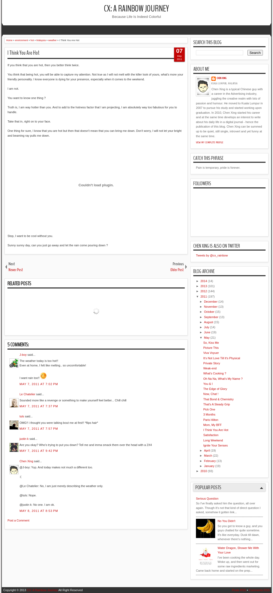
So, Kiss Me (211, 342)
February (210, 460)
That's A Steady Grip (216, 404)
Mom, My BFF (212, 424)
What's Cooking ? (214, 373)
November (211, 306)
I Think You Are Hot (23, 53)
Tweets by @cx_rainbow (212, 255)
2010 (203, 471)
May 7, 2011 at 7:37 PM (38, 406)
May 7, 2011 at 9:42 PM (38, 450)
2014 (203, 281)
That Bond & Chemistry (218, 399)
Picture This (211, 347)
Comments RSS (259, 590)
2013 (203, 286)
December (211, 301)
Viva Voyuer (211, 352)
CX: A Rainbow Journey (136, 9)
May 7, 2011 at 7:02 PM (38, 384)
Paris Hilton (210, 419)
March (208, 455)
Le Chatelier (27, 394)
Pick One (209, 409)
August (208, 322)
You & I (207, 383)
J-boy (23, 354)
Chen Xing (26, 461)
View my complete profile (209, 142)
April (207, 450)
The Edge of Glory (215, 388)
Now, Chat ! (210, 394)
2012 (203, 291)
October (209, 311)
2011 (203, 296)
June (207, 332)
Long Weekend (213, 440)
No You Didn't (226, 521)
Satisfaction (210, 435)
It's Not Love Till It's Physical (221, 358)
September (211, 317)
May (207, 337)
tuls (21, 416)
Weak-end (209, 368)
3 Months (209, 414)
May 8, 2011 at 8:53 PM (38, 510)
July (206, 327)
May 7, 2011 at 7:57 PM (38, 428)
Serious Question (207, 498)
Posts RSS (239, 590)
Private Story (211, 363)
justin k (24, 438)
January (209, 466)
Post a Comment (18, 520)
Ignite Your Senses (215, 445)
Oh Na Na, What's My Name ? (223, 378)
